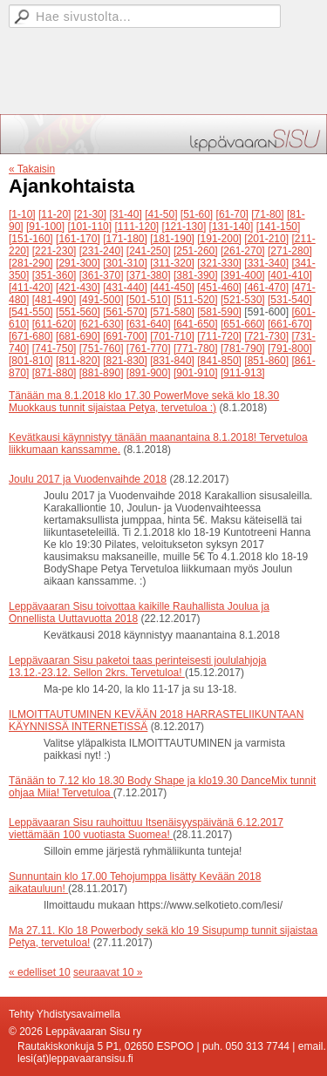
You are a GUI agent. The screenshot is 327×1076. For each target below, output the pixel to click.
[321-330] (219, 263)
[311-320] (172, 263)
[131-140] (231, 226)
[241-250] (148, 251)
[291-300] (78, 263)
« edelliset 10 (40, 972)
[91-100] (45, 226)
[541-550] (31, 312)
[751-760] (101, 348)
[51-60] (197, 214)
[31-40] (125, 214)
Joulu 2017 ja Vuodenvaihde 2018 (88, 479)
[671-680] (31, 336)
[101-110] (89, 226)
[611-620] (54, 324)
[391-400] (243, 275)
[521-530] (243, 300)
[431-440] (125, 287)
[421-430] (78, 287)
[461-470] (266, 287)
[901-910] (196, 373)
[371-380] (148, 275)
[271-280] (290, 251)
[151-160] (31, 239)
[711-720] (219, 336)
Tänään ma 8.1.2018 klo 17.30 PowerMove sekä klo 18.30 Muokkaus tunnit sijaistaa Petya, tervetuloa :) (144, 401)
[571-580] (172, 312)
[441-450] (172, 287)
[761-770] (148, 348)
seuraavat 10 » (107, 972)
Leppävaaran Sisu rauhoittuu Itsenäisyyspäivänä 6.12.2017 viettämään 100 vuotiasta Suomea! (146, 828)
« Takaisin (32, 169)
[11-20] (54, 214)
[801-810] (31, 361)
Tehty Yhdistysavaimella (64, 1014)
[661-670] (290, 324)
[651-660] (243, 324)
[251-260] (196, 251)
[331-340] (266, 263)
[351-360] (54, 275)
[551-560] (78, 312)
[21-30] (90, 214)
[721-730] (266, 336)
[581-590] (219, 312)
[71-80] (267, 214)
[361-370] (101, 275)
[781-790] (243, 348)
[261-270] (243, 251)
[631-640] (148, 324)
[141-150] (278, 226)
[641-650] (196, 324)
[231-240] (101, 251)
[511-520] (196, 300)
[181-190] (172, 239)
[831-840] (172, 361)
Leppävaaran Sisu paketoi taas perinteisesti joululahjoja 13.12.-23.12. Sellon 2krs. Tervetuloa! (138, 666)
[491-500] (101, 300)
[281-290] (31, 263)
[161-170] (78, 239)
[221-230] (54, 251)
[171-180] (125, 239)
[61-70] (232, 214)
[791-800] (290, 348)
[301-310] (125, 263)
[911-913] (243, 373)
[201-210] (266, 239)
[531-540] (290, 300)
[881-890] (101, 373)
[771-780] (196, 348)
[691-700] (125, 336)
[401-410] (290, 275)
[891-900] (148, 373)
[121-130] (184, 226)
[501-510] (148, 300)
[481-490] (54, 300)
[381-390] (196, 275)
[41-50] (161, 214)
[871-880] (54, 373)
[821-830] (125, 361)
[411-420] (31, 287)
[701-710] (172, 336)
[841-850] (219, 361)
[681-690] (78, 336)
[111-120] (136, 226)
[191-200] (219, 239)
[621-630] (101, 324)
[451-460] (219, 287)
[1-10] (22, 214)
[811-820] (78, 361)
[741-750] (54, 348)
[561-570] (125, 312)
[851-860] (266, 361)
